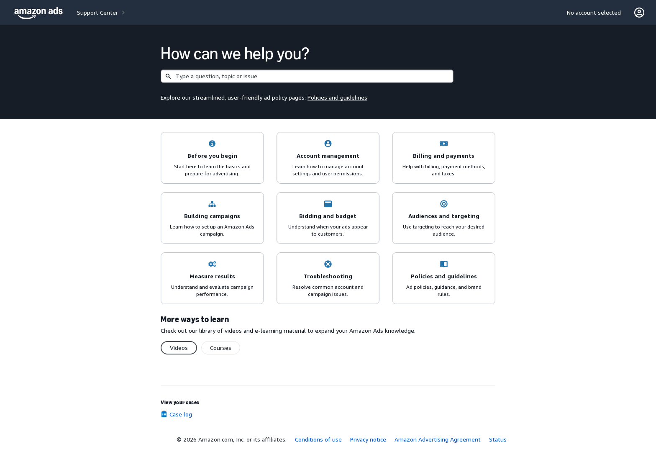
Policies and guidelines (337, 97)
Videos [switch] (179, 347)
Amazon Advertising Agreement (438, 439)
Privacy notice (368, 439)
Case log (180, 414)
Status (498, 439)
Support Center (97, 12)
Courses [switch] (220, 347)
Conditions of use (318, 439)
